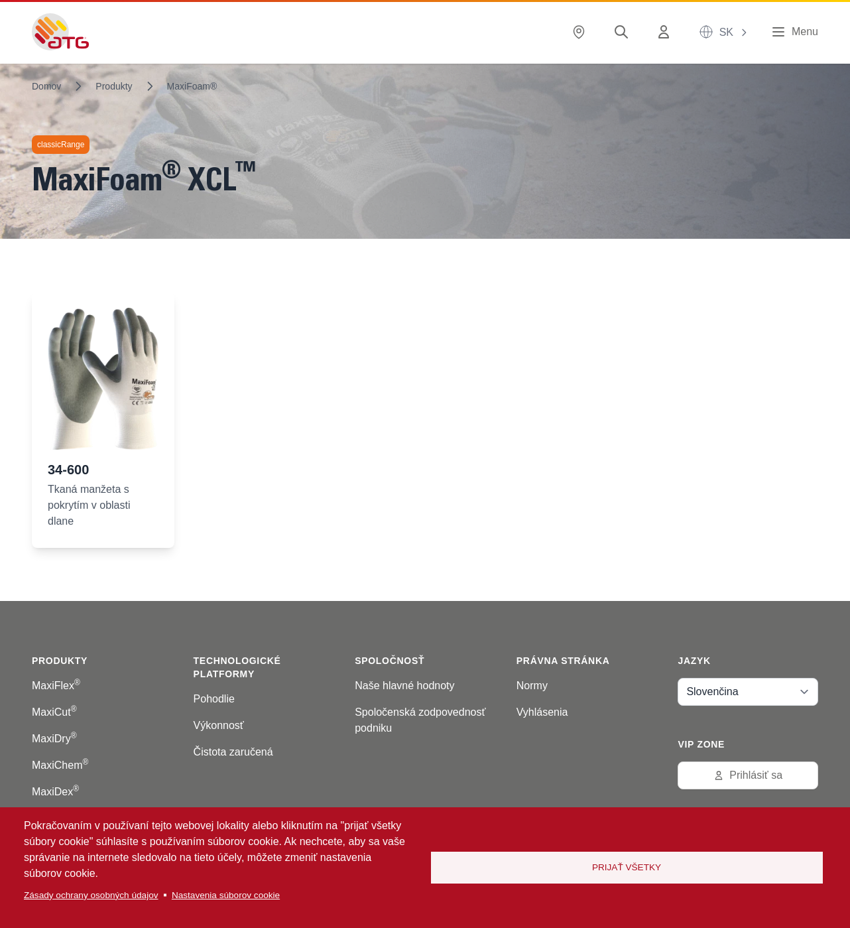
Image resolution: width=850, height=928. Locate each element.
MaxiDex (55, 791)
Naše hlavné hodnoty (404, 685)
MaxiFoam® (192, 86)
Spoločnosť (389, 660)
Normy (532, 685)
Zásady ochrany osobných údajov (91, 895)
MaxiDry (54, 738)
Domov (46, 86)
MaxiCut (54, 712)
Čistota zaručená (233, 752)
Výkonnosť (219, 725)
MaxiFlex (56, 685)
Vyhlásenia (542, 712)
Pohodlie (214, 698)
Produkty (113, 86)
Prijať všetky (626, 867)
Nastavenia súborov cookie (226, 895)
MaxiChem (60, 765)
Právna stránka (563, 660)
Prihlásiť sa (747, 775)
